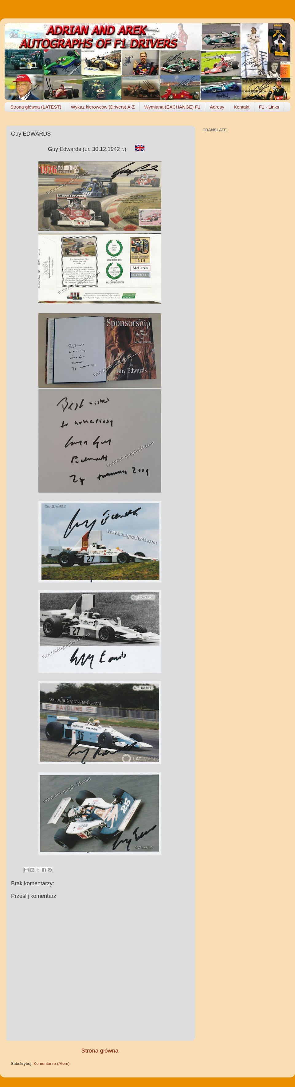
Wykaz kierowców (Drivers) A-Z (103, 106)
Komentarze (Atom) (51, 1063)
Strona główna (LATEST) (35, 106)
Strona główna (100, 1050)
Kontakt (242, 106)
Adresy (217, 106)
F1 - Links (269, 106)
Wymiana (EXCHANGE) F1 (172, 106)
